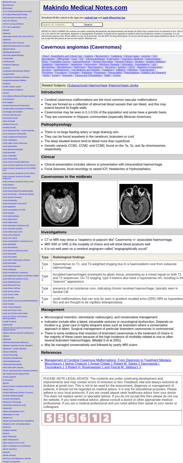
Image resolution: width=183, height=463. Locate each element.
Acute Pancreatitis (10, 257)
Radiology (87, 72)
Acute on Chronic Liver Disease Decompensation (15, 317)
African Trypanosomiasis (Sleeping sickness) (20, 371)
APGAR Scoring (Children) (13, 24)
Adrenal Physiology (10, 355)
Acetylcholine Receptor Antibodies (16, 77)
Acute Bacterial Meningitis (13, 149)
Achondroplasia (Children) (13, 90)
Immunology (90, 64)
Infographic (127, 64)
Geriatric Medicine (155, 61)
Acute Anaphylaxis (10, 140)
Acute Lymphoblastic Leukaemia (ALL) (18, 241)
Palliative (120, 69)
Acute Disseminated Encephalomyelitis (18, 191)
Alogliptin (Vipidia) (10, 430)
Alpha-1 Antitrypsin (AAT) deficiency (17, 446)
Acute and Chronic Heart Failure (15, 313)
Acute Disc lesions (10, 188)
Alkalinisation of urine (11, 415)
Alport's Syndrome (10, 449)
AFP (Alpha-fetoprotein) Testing (15, 14)
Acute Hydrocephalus (11, 216)
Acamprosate (8, 58)
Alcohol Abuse (8, 389)
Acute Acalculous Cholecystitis (15, 134)
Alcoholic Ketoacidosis (11, 399)
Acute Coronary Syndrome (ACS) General (19, 165)
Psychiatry (74, 72)
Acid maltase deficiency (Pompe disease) (19, 96)
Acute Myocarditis (9, 254)
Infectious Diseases (109, 64)
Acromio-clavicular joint (12, 115)
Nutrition (122, 67)
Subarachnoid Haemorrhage (88, 85)
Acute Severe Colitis (10, 295)
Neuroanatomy (95, 67)
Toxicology (67, 75)
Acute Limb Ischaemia (11, 235)
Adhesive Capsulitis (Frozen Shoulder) (18, 346)
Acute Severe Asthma (11, 291)
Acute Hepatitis (9, 213)
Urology (117, 75)
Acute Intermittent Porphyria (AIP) (16, 225)
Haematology (62, 64)
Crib (154, 56)
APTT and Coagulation (11, 27)
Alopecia (6, 433)
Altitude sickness (9, 455)
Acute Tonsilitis (8, 304)
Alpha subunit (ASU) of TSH (14, 443)
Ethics (45, 61)
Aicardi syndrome (9, 377)
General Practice (124, 61)
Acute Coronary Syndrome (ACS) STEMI (19, 173)
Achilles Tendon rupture (12, 87)
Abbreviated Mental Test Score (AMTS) (18, 36)
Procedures (61, 72)
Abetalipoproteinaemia (11, 52)
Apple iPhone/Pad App (113, 17)
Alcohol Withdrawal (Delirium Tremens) (18, 393)
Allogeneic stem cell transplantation (16, 424)
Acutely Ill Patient (9, 322)
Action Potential (9, 121)
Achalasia (6, 84)
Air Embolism (8, 380)
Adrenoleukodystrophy (11, 361)
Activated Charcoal (10, 124)
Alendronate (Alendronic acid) (14, 405)
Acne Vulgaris (8, 102)
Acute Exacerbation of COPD (14, 210)
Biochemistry (102, 56)
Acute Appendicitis (10, 146)
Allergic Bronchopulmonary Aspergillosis (18, 421)
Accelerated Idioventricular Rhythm (16, 71)
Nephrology (80, 67)
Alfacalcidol (7, 408)
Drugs (74, 58)
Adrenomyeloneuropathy (12, 364)
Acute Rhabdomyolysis (12, 282)
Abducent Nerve (9, 49)
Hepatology (76, 64)
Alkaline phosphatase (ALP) (13, 411)
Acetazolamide (8, 74)
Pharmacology (147, 69)
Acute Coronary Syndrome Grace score (18, 182)
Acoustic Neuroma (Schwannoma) (16, 105)
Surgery (56, 75)
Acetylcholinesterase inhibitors (14, 80)
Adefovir (6, 336)
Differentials (63, 58)
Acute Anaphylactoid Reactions (15, 137)
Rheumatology (131, 72)
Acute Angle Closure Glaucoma (15, 143)
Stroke (46, 75)
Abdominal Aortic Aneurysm (13, 43)
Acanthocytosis (9, 62)
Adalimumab (7, 325)
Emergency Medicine (133, 58)
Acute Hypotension (10, 219)
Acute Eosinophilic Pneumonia (15, 204)
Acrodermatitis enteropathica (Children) (18, 109)
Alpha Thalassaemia (10, 440)
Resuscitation (115, 72)
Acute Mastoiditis (9, 244)
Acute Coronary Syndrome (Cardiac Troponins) (17, 177)
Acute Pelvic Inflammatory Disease (16, 260)
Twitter (107, 75)
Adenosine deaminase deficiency (15, 342)
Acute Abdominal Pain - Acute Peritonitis (18, 131)
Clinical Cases (131, 56)
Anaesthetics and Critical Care (66, 56)
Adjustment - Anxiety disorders (15, 349)
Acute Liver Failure (10, 238)
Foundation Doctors (60, 61)
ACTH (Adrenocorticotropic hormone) (17, 11)
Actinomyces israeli (10, 118)
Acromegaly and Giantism (13, 112)
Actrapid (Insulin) (9, 127)
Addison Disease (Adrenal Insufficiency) (18, 333)
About (46, 56)
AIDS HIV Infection (10, 21)
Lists (153, 64)
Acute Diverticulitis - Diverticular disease (18, 194)
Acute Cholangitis (9, 156)
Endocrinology (152, 58)
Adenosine (7, 339)
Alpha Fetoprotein (9, 437)
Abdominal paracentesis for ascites (16, 46)
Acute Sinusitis (8, 298)
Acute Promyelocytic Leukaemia (15, 273)
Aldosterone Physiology (12, 402)
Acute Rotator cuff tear (11, 288)
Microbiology (48, 67)
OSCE (131, 67)
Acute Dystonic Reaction (12, 197)
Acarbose (6, 68)
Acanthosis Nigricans (11, 65)
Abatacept (7, 33)
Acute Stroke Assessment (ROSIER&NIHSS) (20, 301)
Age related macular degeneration (16, 374)
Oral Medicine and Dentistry (85, 69)
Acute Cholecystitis (10, 159)
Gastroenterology (81, 61)
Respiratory (100, 72)
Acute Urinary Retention (12, 307)
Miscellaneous (64, 67)
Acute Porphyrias (9, 269)
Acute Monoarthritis (10, 247)
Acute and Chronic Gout (12, 310)
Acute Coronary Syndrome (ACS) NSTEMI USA (19, 169)
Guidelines (47, 64)
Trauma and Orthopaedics (88, 75)
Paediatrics (108, 69)
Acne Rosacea (8, 99)
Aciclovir (6, 93)
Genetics (139, 61)
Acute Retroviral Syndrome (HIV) (15, 279)
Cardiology (116, 56)
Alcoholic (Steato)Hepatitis (13, 396)
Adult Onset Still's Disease (13, 367)
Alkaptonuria (7, 418)
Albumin (6, 383)
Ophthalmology (62, 69)
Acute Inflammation (10, 222)
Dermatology (48, 58)
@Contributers (8, 5)
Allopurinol (7, 427)
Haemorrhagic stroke (124, 85)
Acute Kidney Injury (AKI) (12, 232)
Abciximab (7, 40)
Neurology (110, 67)
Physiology (47, 72)
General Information (102, 61)
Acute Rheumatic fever (11, 285)
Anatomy (88, 56)
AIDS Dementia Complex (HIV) (15, 18)
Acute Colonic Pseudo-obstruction (16, 162)
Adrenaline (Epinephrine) (12, 358)
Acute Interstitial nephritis (12, 229)
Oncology (47, 69)
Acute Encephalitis (10, 200)
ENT (82, 58)
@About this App (9, 2)
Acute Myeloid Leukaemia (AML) (15, 251)
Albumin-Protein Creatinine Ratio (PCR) (18, 386)
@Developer (7, 8)
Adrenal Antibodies (10, 352)
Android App (90, 17)
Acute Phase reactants (11, 266)
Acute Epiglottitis (9, 207)
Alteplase (6, 452)
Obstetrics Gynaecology (149, 67)
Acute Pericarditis (9, 263)
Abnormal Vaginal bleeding (13, 55)
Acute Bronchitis (9, 153)
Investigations (142, 64)
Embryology (113, 58)
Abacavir (6, 30)
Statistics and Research (153, 72)
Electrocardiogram (95, 58)
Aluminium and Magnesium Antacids (17, 458)
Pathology (132, 69)
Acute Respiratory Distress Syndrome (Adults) (21, 276)
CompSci (145, 56)
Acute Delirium (8, 185)
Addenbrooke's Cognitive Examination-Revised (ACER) (18, 329)
